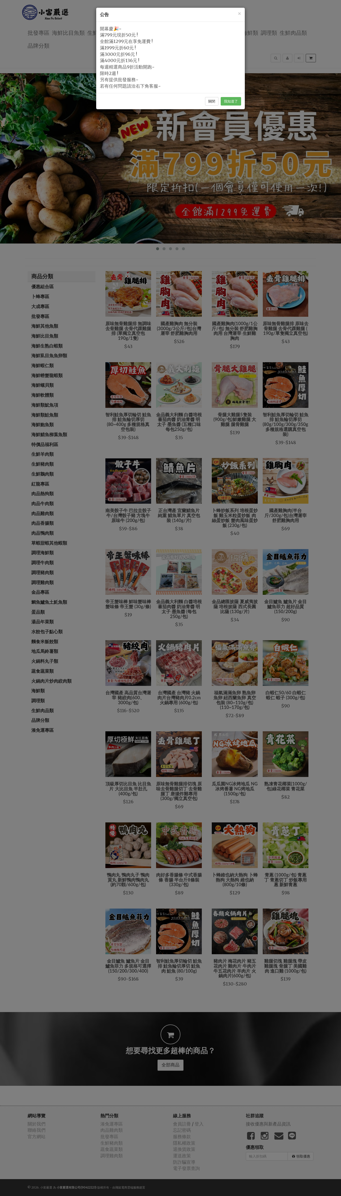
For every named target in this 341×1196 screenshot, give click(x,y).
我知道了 (231, 101)
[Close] (239, 13)
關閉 (211, 101)
